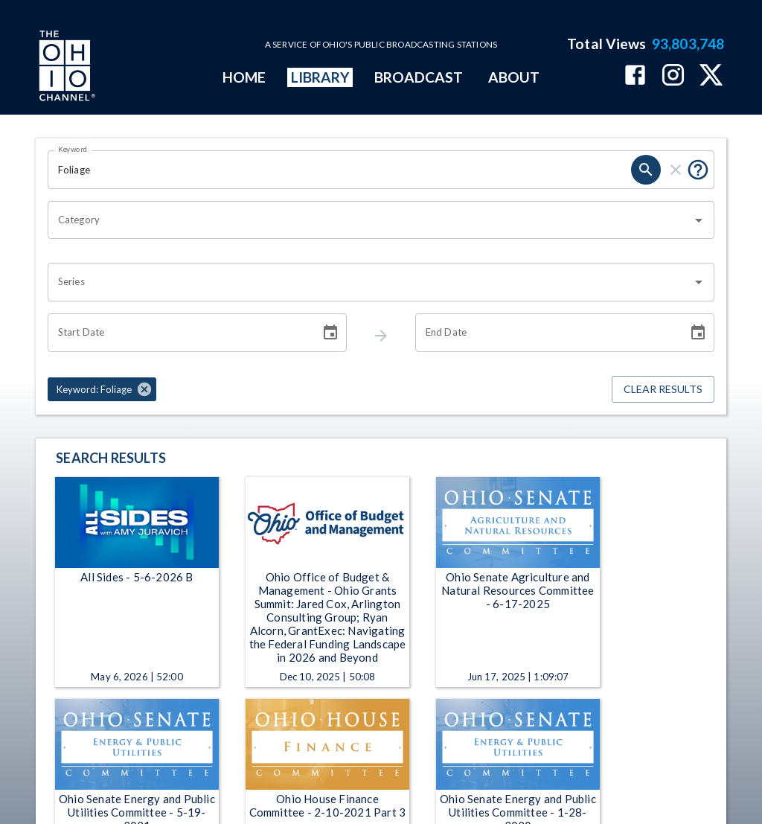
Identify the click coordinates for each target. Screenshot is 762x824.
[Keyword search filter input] (339, 169)
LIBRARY (320, 77)
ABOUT (514, 77)
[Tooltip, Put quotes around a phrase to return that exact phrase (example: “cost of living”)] (698, 170)
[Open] (698, 220)
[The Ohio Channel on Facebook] (635, 76)
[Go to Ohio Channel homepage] (65, 67)
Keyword (73, 148)
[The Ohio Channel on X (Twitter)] (711, 76)
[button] (102, 389)
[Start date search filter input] (179, 332)
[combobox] (369, 220)
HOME (244, 77)
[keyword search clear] (676, 170)
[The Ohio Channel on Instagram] (673, 76)
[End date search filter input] (546, 332)
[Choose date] (330, 333)
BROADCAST (419, 77)
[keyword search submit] (646, 170)
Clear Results (663, 390)
